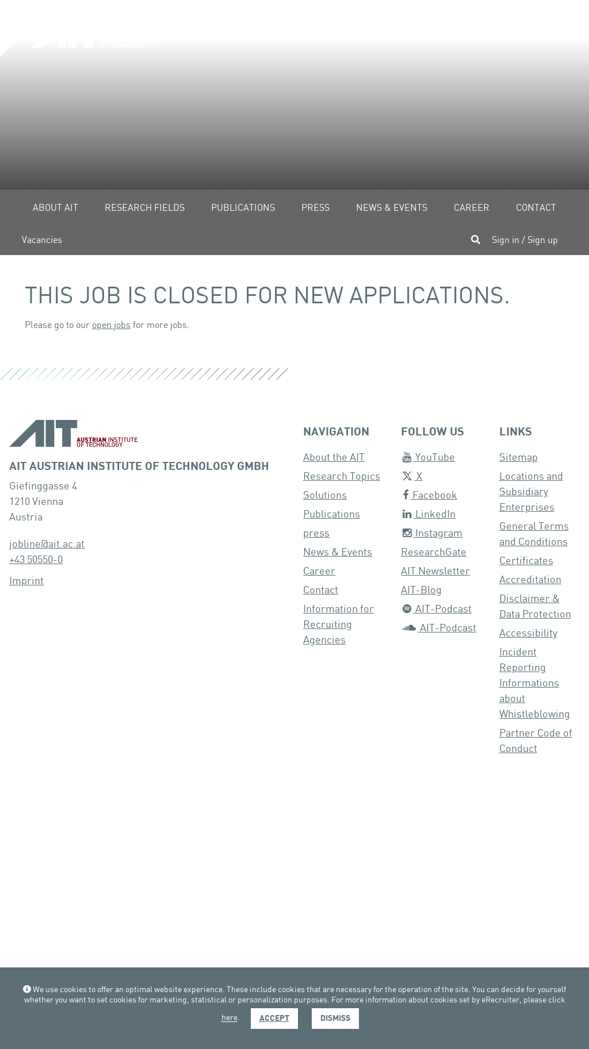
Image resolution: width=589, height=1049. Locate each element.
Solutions (325, 495)
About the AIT (334, 457)
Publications (243, 208)
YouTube (429, 457)
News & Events (391, 208)
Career (471, 208)
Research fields (145, 208)
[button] (339, 35)
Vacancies (42, 240)
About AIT (55, 208)
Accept (274, 1018)
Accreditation (530, 579)
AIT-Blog (421, 590)
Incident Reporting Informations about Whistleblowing (534, 683)
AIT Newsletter (435, 571)
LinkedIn (429, 514)
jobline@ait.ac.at (47, 544)
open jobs (111, 325)
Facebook (430, 495)
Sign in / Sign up (525, 240)
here (229, 1019)
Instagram (432, 533)
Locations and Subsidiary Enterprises (531, 492)
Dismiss (335, 1018)
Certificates (526, 561)
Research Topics (341, 476)
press (316, 533)
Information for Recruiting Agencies (338, 625)
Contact (536, 208)
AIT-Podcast (437, 609)
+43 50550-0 (36, 559)
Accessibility (528, 633)
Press (315, 208)
